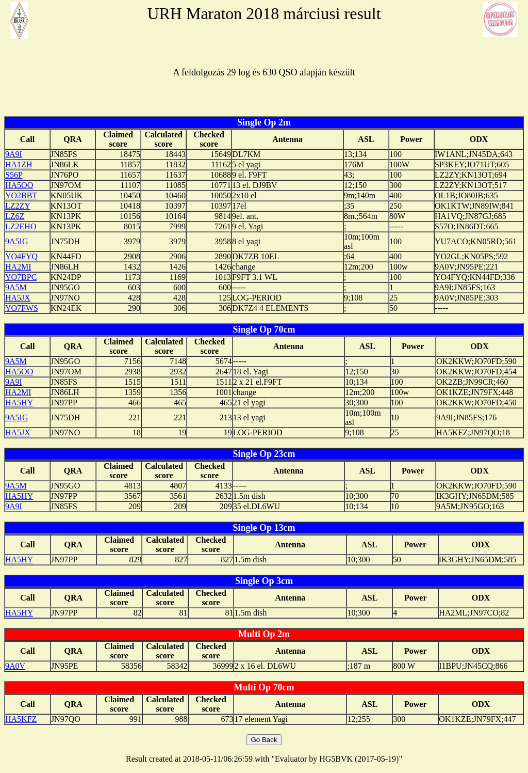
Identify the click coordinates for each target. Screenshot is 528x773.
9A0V (15, 665)
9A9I (13, 154)
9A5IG (16, 241)
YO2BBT (21, 195)
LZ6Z (14, 216)
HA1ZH (18, 164)
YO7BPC (21, 277)
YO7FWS (21, 308)
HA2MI (18, 266)
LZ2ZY (17, 205)
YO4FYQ (21, 256)
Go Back (264, 740)
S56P (14, 174)
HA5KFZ (21, 719)
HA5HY (19, 402)
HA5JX (17, 297)
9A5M (16, 287)
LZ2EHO (20, 226)
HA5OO (19, 185)
